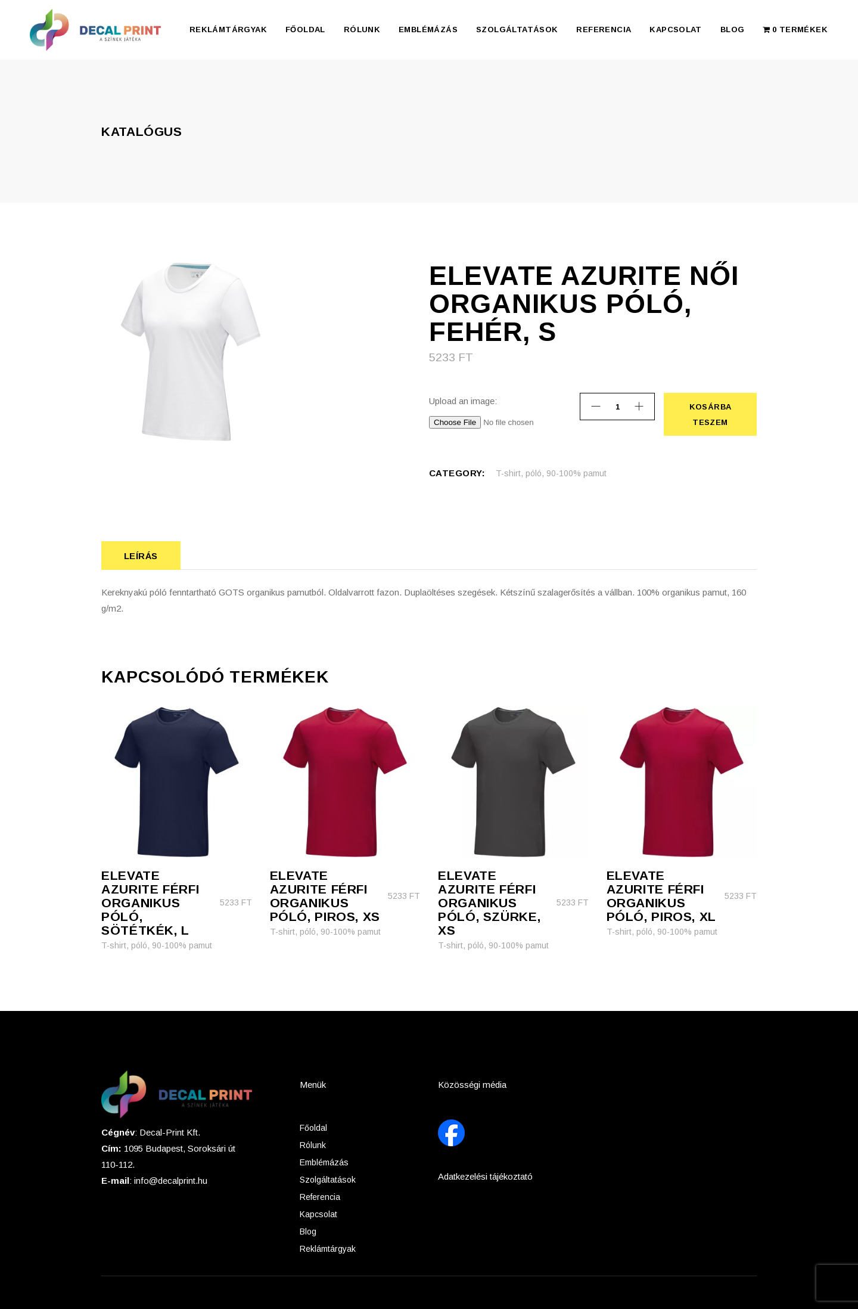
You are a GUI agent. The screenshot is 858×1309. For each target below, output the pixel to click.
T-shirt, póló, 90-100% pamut (551, 473)
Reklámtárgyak (328, 1249)
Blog (308, 1231)
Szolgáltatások (328, 1179)
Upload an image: (463, 401)
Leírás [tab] (141, 556)
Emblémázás (324, 1162)
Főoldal (313, 1128)
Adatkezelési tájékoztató (485, 1176)
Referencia (320, 1197)
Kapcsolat (318, 1214)
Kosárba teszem (710, 414)
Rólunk (313, 1145)
